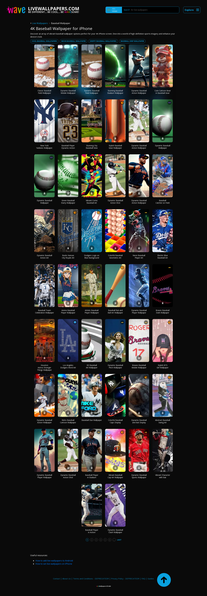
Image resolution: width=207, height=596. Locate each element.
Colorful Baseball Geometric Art (115, 256)
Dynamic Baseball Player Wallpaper (139, 311)
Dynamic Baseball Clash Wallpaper (115, 531)
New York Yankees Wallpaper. (44, 146)
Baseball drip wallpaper (132, 41)
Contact (56, 578)
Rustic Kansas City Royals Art (68, 256)
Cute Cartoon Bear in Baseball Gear (163, 91)
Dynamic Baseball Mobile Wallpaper (68, 91)
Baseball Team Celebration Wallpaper (44, 311)
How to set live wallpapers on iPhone (54, 563)
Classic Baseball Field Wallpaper (44, 91)
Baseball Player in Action (91, 531)
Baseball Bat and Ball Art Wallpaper (115, 311)
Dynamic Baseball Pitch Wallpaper (115, 366)
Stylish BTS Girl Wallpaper (162, 366)
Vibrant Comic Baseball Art (92, 201)
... (114, 540)
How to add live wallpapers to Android (54, 560)
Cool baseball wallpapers (44, 41)
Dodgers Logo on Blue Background (91, 256)
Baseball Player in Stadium (91, 476)
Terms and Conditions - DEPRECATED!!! (91, 578)
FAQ (143, 578)
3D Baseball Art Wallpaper (91, 366)
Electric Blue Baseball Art (162, 256)
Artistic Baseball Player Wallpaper (92, 311)
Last (119, 540)
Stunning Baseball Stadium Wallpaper (115, 91)
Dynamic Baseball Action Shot (115, 201)
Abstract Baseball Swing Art (162, 421)
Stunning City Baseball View (92, 146)
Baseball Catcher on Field (163, 201)
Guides (151, 578)
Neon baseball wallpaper (73, 41)
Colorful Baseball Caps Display (115, 421)
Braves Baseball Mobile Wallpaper (139, 366)
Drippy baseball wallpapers (103, 41)
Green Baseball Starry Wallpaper (68, 201)
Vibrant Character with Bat (162, 476)
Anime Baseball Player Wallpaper (68, 311)
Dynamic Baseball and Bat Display (139, 421)
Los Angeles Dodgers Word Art (68, 366)
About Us (66, 578)
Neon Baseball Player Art (139, 256)
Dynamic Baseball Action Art (44, 256)
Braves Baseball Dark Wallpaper (163, 311)
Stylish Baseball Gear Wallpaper (115, 146)
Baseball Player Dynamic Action (68, 146)
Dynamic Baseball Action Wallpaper (139, 91)
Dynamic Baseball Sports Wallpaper (139, 476)
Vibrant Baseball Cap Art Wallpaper (115, 476)
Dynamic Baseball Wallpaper (162, 146)
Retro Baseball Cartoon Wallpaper (68, 421)
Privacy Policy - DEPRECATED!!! (125, 578)
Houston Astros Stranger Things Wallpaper (44, 367)
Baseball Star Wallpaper (92, 420)
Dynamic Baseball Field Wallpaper (91, 91)
